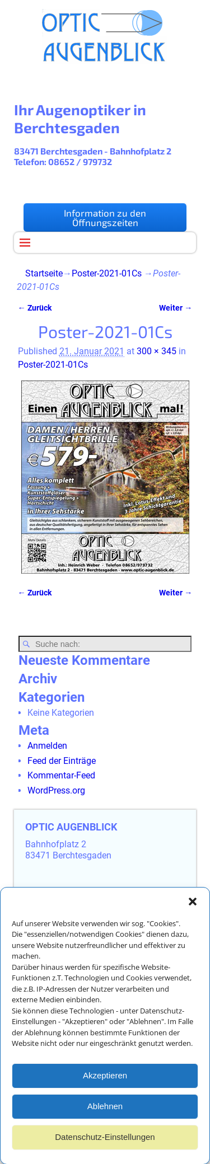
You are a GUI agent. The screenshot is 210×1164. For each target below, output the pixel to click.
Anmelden (47, 745)
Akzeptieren (105, 1081)
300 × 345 (156, 351)
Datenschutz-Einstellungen (105, 1142)
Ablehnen (105, 1111)
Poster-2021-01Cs (107, 273)
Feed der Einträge (61, 760)
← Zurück (35, 308)
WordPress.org (56, 790)
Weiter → (175, 308)
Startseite (44, 273)
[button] (192, 907)
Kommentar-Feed (61, 775)
